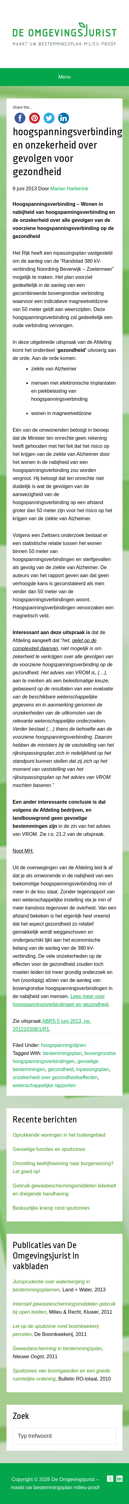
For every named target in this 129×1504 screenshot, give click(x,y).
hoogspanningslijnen (63, 1045)
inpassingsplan (92, 1069)
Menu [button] (64, 77)
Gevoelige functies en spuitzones (49, 1149)
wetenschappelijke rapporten (44, 1085)
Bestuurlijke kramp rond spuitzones (51, 1208)
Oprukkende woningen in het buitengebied (59, 1135)
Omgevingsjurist (64, 34)
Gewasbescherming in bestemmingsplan (57, 1348)
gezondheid (61, 1069)
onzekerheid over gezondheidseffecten (55, 1077)
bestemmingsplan (62, 1053)
